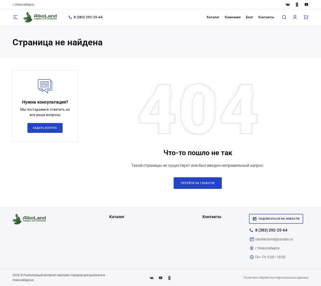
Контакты (266, 17)
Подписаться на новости (276, 219)
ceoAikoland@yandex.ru (274, 239)
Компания (233, 17)
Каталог (213, 17)
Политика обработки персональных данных (276, 277)
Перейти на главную (198, 183)
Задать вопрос (45, 127)
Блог (249, 17)
